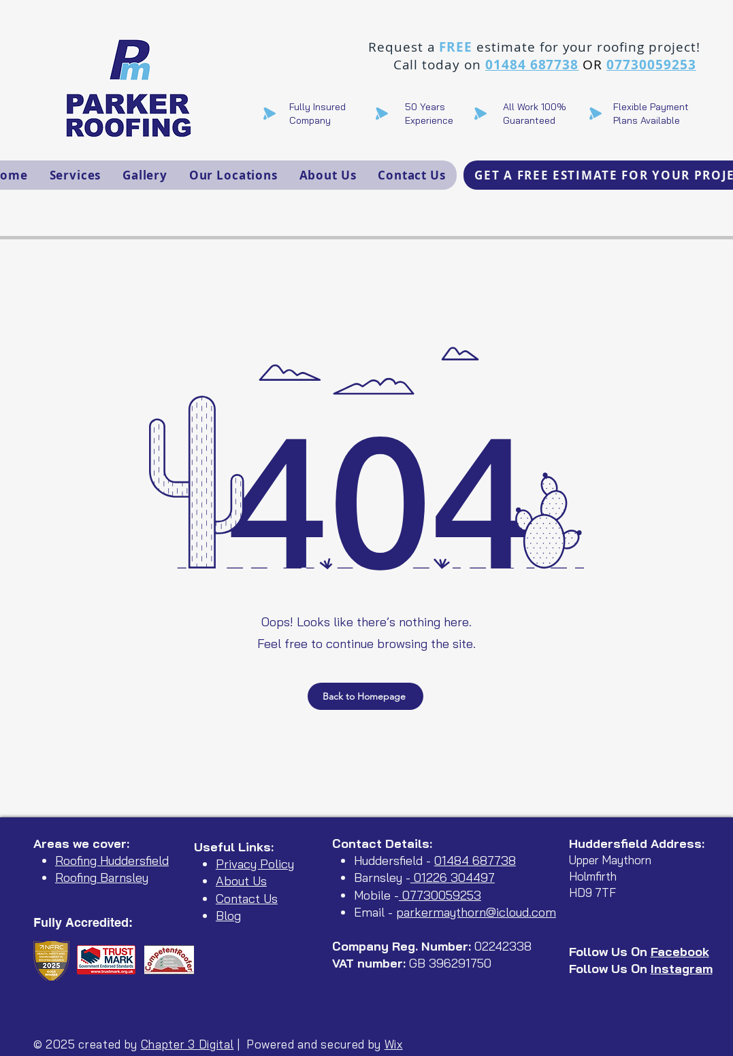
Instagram (682, 968)
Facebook (680, 951)
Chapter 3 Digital (187, 1044)
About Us (241, 881)
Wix (394, 1044)
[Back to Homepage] (365, 696)
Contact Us (247, 898)
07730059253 (651, 64)
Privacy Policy (255, 864)
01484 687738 (532, 64)
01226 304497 (452, 877)
